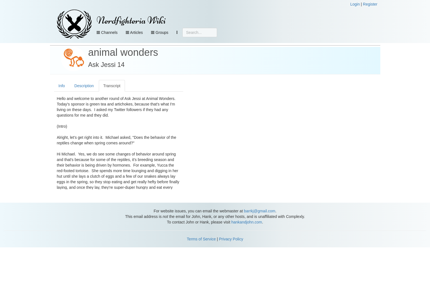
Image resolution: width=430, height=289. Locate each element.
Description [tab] (84, 86)
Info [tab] (62, 86)
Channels (107, 32)
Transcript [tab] (111, 86)
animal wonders (123, 52)
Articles (134, 32)
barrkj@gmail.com (259, 211)
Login (355, 4)
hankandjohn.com (246, 222)
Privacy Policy (231, 239)
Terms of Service (201, 239)
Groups (159, 32)
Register (370, 4)
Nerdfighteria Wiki (131, 20)
